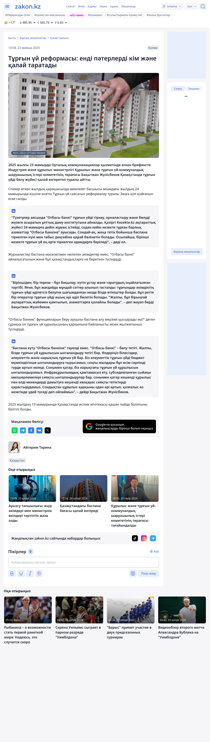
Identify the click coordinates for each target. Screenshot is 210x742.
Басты (12, 38)
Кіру (156, 551)
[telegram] (23, 430)
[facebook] (31, 430)
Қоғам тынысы (59, 38)
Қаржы (92, 6)
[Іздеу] (202, 6)
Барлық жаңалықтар (33, 38)
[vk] (39, 430)
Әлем (81, 6)
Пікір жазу (148, 573)
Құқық (114, 6)
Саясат (70, 6)
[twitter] (47, 430)
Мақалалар (128, 6)
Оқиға (103, 6)
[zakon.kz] (28, 6)
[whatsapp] (14, 430)
